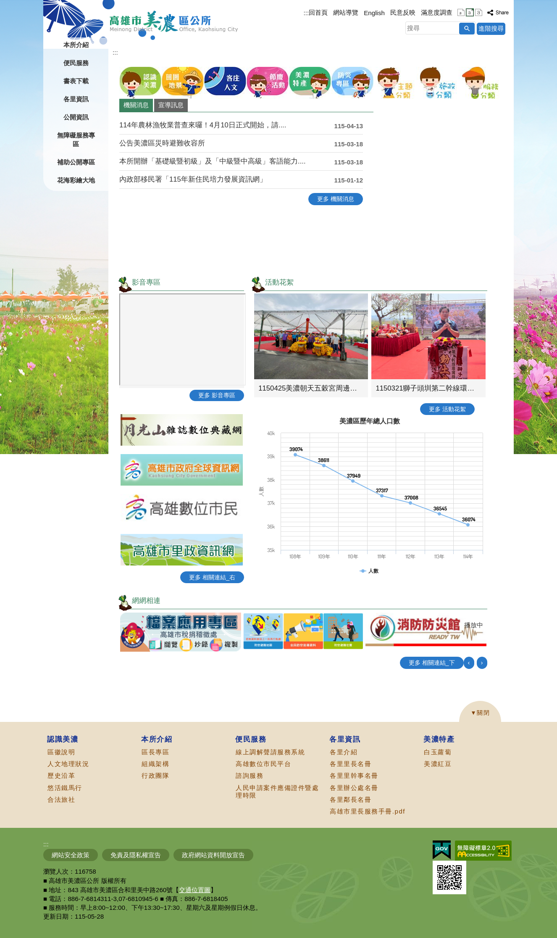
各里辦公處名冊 (354, 787)
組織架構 (155, 763)
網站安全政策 (70, 855)
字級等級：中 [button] (470, 12)
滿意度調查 (436, 12)
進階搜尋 (491, 28)
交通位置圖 (194, 889)
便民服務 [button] (76, 62)
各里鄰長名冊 (350, 799)
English (374, 12)
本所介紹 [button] (76, 44)
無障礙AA (483, 850)
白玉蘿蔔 (438, 752)
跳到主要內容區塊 (4, 4)
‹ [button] (469, 662)
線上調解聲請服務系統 (270, 752)
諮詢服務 (249, 775)
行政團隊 (155, 775)
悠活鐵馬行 (64, 787)
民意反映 (402, 12)
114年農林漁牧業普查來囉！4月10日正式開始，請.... (202, 125)
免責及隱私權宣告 (135, 855)
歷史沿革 (61, 775)
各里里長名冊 (350, 763)
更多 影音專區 (216, 395)
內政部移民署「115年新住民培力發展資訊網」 (193, 179)
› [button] (482, 662)
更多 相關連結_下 (432, 662)
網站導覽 (345, 12)
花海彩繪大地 (76, 180)
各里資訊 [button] (76, 99)
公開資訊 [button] (76, 117)
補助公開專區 (76, 162)
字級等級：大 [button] (478, 12)
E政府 (442, 849)
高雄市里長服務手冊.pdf (367, 811)
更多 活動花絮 (447, 409)
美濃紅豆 (438, 763)
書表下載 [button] (76, 81)
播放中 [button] (473, 625)
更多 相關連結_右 (212, 577)
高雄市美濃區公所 (174, 21)
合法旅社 (61, 799)
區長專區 (155, 752)
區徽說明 (61, 752)
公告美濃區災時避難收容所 (162, 143)
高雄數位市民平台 (263, 763)
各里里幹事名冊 (354, 775)
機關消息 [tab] (136, 104)
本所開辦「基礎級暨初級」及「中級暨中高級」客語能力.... (212, 161)
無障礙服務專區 (76, 140)
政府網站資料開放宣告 (213, 855)
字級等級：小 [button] (461, 12)
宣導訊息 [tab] (171, 104)
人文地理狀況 (68, 763)
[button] (467, 28)
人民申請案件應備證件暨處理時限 (277, 791)
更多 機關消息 (335, 199)
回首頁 (318, 12)
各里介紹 (343, 752)
